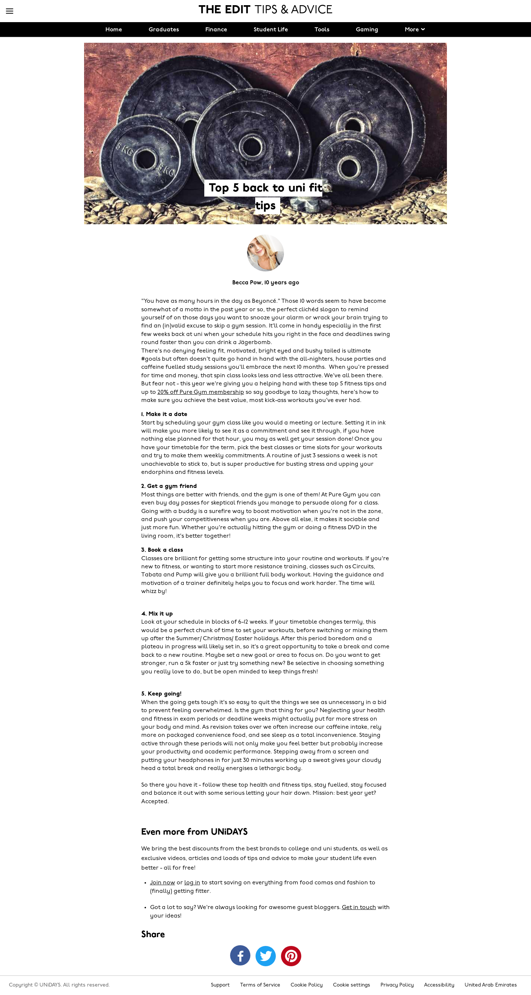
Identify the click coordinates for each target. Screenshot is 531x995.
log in (192, 883)
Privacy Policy (397, 985)
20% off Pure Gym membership (200, 392)
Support (220, 985)
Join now (162, 883)
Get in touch (359, 908)
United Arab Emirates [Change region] (491, 985)
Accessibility (439, 985)
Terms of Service (260, 985)
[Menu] (9, 11)
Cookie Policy (307, 985)
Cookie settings (351, 985)
